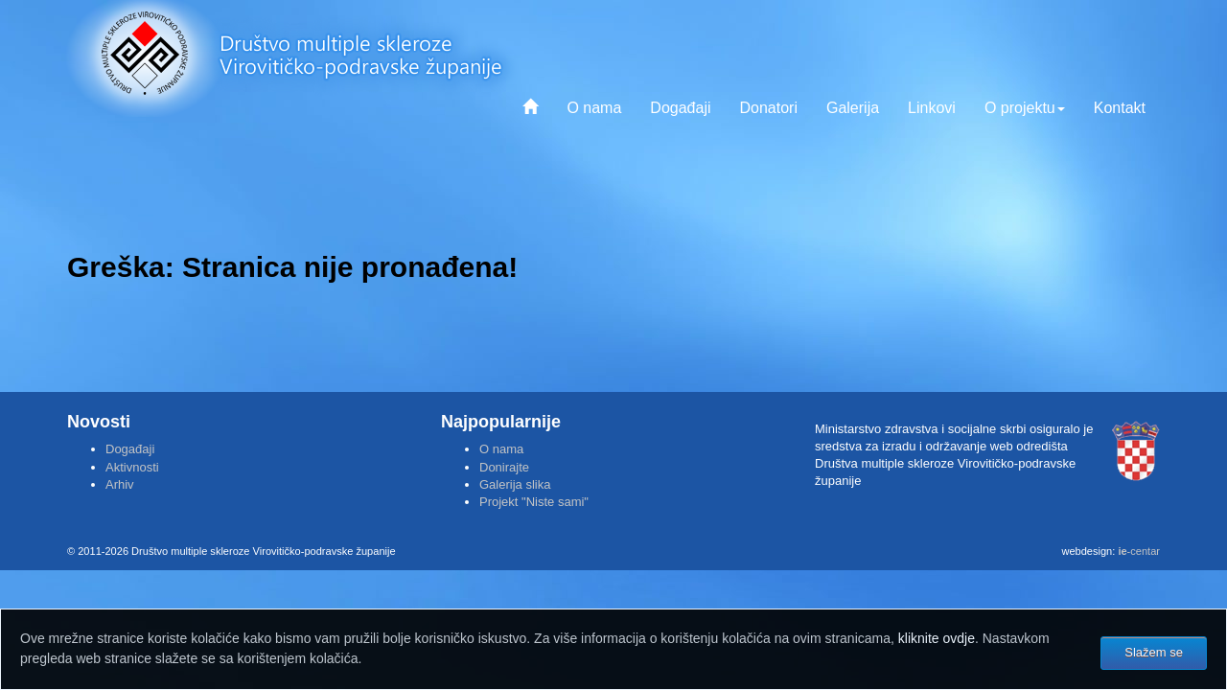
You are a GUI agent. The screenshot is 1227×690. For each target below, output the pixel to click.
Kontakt (1120, 108)
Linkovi (932, 108)
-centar (1139, 551)
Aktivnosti (132, 467)
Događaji (680, 108)
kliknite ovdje (936, 638)
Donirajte (504, 467)
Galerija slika (514, 484)
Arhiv (119, 484)
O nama (594, 108)
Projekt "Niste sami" (534, 501)
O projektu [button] (1024, 108)
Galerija (852, 108)
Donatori (768, 108)
